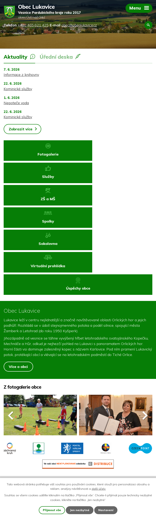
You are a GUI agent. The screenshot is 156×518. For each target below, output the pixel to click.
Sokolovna (40, 199)
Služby (115, 154)
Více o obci (18, 299)
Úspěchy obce (78, 221)
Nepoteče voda (16, 103)
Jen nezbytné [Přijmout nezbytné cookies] (80, 510)
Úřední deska (56, 57)
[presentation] (11, 348)
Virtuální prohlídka (115, 199)
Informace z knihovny (21, 74)
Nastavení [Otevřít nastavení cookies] (106, 510)
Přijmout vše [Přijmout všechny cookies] (52, 510)
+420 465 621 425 (26, 446)
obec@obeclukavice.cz (29, 454)
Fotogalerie (40, 154)
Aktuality (15, 57)
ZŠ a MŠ (40, 176)
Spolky (115, 176)
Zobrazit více (20, 129)
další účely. (99, 489)
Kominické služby (18, 89)
